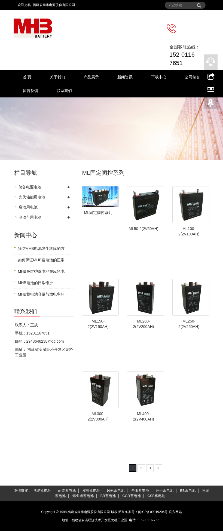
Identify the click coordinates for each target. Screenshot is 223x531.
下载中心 (158, 77)
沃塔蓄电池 (42, 491)
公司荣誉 (192, 77)
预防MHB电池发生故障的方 (41, 248)
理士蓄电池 (164, 491)
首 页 (27, 77)
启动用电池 (28, 207)
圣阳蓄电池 (140, 491)
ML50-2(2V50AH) (143, 228)
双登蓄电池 (91, 491)
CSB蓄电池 (156, 496)
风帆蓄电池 (115, 491)
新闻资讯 (125, 77)
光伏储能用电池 (32, 197)
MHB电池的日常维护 (35, 283)
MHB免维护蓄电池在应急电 (41, 271)
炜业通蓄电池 (83, 496)
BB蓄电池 (187, 491)
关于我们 (57, 77)
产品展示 (91, 77)
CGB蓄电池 (131, 496)
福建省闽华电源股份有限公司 (89, 512)
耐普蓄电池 (67, 491)
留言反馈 (30, 90)
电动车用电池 (30, 217)
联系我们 (64, 90)
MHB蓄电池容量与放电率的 (41, 294)
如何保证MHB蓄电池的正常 (41, 260)
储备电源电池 (30, 187)
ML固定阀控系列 (98, 212)
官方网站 (175, 512)
